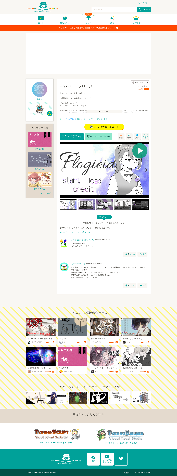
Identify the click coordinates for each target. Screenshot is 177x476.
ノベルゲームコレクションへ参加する (75, 232)
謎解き (99, 119)
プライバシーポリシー (141, 473)
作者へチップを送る (145, 136)
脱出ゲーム (81, 119)
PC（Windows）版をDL (99, 136)
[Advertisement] (88, 53)
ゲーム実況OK (70, 119)
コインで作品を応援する (104, 126)
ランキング (136, 23)
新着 (112, 23)
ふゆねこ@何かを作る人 (81, 240)
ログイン (144, 3)
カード (41, 23)
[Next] (146, 170)
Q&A (93, 458)
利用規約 (126, 473)
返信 (142, 254)
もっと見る (45, 193)
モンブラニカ (76, 264)
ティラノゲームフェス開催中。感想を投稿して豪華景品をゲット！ (88, 28)
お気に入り (64, 23)
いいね (130, 254)
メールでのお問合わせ (107, 458)
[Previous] (62, 170)
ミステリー (91, 119)
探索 (105, 119)
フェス (88, 23)
